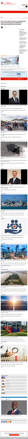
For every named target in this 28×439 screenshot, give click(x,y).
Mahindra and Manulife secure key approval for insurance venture (12, 364)
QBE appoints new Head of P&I (6, 185)
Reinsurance (3, 193)
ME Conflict (3, 88)
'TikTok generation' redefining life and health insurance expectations (22, 46)
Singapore (13, 66)
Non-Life (2, 140)
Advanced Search (25, 7)
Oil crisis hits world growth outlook (11, 108)
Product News (3, 320)
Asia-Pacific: (21, 41)
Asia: (2, 21)
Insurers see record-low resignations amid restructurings (12, 237)
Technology (3, 294)
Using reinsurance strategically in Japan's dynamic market (11, 415)
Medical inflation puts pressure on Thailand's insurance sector (11, 137)
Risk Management (4, 269)
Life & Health (18, 66)
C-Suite (2, 345)
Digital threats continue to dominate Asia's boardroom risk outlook (12, 362)
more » (2, 112)
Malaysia (9, 66)
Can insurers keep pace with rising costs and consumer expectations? (23, 51)
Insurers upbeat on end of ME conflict (7, 239)
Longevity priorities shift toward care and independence (12, 235)
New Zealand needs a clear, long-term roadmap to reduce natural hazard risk (13, 290)
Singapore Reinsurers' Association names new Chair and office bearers (12, 213)
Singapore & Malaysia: (21, 32)
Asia (15, 66)
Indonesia (6, 66)
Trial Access (19, 75)
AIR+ (2, 17)
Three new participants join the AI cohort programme (11, 314)
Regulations (3, 243)
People (2, 168)
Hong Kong (2, 66)
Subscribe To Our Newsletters (14, 434)
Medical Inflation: (22, 49)
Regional (2, 218)
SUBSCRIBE (19, 78)
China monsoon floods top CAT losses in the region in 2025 (23, 38)
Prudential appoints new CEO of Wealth (8, 189)
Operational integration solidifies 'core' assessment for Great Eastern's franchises (23, 34)
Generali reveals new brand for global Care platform (9, 337)
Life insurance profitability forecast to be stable (23, 42)
